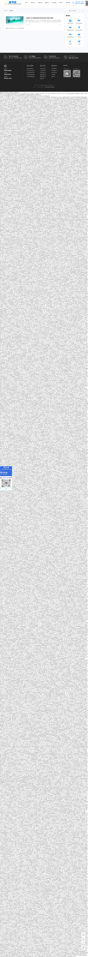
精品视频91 (7, 231)
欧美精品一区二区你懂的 (36, 590)
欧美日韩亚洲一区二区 (44, 164)
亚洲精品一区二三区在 (31, 473)
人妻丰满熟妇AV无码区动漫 (59, 259)
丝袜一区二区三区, (19, 266)
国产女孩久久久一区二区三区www (21, 416)
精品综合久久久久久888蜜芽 (41, 537)
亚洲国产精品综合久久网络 (24, 256)
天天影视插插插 (62, 122)
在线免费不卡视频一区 (65, 700)
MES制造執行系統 (30, 72)
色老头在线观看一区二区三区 (5, 310)
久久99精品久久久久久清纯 (78, 103)
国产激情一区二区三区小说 (48, 266)
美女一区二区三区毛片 (10, 327)
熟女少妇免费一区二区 (37, 217)
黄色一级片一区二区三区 (55, 477)
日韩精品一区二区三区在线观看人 (21, 482)
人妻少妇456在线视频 (77, 166)
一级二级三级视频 (76, 463)
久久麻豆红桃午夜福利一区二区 (37, 125)
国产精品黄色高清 (50, 293)
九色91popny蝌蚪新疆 (42, 376)
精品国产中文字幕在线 (37, 95)
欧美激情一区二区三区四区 (5, 97)
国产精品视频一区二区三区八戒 (20, 547)
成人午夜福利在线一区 (31, 221)
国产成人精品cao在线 (11, 577)
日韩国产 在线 (16, 147)
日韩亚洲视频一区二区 (56, 267)
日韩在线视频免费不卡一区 (17, 371)
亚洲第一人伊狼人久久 (52, 209)
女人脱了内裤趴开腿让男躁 (65, 244)
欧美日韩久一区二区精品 (59, 487)
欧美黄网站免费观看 (63, 105)
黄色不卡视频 (84, 664)
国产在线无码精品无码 (26, 417)
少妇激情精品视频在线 (79, 340)
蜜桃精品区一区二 (73, 247)
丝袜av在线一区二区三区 (49, 410)
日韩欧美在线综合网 (69, 235)
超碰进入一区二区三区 (55, 502)
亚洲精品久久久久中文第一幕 (45, 173)
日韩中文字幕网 (36, 172)
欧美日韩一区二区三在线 (46, 269)
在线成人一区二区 (30, 340)
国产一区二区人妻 (23, 584)
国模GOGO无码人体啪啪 (27, 183)
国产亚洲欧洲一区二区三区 (9, 164)
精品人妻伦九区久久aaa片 (68, 427)
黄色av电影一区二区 (47, 224)
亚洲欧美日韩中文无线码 (45, 439)
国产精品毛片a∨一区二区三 (13, 124)
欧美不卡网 (17, 176)
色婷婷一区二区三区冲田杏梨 (53, 433)
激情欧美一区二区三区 (24, 239)
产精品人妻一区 (30, 201)
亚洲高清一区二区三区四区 (75, 279)
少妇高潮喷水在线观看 (16, 196)
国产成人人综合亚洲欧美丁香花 (76, 266)
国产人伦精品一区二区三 (69, 543)
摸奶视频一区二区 (48, 379)
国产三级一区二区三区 (42, 130)
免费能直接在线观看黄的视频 (14, 667)
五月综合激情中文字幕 (46, 95)
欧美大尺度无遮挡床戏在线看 (71, 326)
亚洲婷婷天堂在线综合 (50, 238)
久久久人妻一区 (32, 127)
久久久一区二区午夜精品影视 (34, 585)
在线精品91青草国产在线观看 (16, 334)
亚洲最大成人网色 (76, 273)
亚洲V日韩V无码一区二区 (25, 344)
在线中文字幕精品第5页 (33, 239)
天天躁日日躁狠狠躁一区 (4, 451)
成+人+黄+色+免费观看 (68, 103)
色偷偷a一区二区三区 (72, 109)
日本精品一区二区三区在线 (14, 127)
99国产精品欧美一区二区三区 (56, 97)
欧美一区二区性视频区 (58, 213)
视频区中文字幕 (7, 355)
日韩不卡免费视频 (60, 591)
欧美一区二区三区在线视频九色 (35, 602)
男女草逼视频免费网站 (66, 419)
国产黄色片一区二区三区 (9, 316)
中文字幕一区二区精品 (71, 377)
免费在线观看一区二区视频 (56, 166)
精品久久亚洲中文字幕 (35, 287)
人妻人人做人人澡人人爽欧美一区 (71, 178)
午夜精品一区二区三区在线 (70, 530)
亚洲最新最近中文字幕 (58, 280)
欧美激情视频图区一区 (62, 175)
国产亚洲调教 (59, 621)
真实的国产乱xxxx (28, 449)
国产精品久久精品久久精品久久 (79, 142)
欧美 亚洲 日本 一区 (42, 273)
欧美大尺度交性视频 (58, 365)
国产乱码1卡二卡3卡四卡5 (19, 225)
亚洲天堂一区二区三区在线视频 (73, 172)
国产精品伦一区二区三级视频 (7, 232)
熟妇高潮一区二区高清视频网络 (34, 349)
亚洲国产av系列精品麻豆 (24, 179)
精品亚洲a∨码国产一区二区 (44, 111)
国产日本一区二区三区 (8, 207)
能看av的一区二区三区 (56, 207)
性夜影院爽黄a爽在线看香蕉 (71, 478)
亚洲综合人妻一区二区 (79, 404)
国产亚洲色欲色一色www (15, 187)
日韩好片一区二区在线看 (67, 262)
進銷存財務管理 (30, 68)
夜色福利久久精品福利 (15, 275)
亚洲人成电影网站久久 (51, 113)
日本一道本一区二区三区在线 (45, 454)
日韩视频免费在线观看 (23, 601)
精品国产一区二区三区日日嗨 (70, 193)
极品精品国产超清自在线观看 (35, 422)
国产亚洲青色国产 (59, 124)
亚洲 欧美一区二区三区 (32, 352)
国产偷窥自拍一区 (78, 686)
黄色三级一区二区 (18, 559)
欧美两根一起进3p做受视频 (82, 155)
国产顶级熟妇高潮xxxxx (24, 196)
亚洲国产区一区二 (8, 177)
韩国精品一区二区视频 (83, 535)
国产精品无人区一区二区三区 (72, 111)
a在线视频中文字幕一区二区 (14, 403)
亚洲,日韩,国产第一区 (82, 364)
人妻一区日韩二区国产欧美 (57, 205)
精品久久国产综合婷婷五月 (15, 344)
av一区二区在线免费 (42, 595)
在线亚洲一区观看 (67, 116)
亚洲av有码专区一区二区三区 (77, 112)
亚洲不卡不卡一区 (28, 280)
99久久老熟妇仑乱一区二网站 (26, 365)
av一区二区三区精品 (44, 146)
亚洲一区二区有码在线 (40, 532)
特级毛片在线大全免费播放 (14, 259)
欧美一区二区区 (69, 314)
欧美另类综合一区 (43, 343)
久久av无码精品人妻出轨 (69, 489)
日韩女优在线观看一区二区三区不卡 (11, 693)
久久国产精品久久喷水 (4, 245)
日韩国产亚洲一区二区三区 (48, 381)
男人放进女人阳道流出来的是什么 (52, 254)
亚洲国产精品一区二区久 (73, 221)
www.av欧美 (52, 245)
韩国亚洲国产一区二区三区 (61, 209)
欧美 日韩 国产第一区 (15, 190)
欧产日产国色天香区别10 (53, 135)
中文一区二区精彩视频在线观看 (57, 214)
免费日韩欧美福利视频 (56, 337)
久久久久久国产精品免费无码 (61, 196)
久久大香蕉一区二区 (78, 182)
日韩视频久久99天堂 (40, 596)
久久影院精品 (46, 609)
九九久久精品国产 (8, 137)
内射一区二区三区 (83, 176)
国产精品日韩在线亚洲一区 (81, 391)
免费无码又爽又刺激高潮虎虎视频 (59, 232)
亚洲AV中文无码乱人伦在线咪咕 (23, 194)
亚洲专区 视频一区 (43, 131)
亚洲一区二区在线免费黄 (32, 601)
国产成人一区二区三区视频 (21, 297)
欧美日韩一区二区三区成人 (11, 721)
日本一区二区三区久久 (60, 422)
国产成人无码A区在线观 (55, 224)
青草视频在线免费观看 (39, 393)
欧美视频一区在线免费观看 (83, 494)
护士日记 (1, 95)
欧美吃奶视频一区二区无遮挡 (67, 549)
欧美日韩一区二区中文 (84, 205)
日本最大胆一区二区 (7, 256)
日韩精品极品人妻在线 (84, 351)
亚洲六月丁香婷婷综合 (19, 692)
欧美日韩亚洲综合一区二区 (24, 163)
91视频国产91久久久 (5, 490)
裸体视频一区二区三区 (84, 244)
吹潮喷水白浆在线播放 (70, 481)
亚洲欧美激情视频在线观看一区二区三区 (41, 387)
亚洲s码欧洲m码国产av (42, 225)
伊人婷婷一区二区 (63, 645)
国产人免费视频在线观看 (66, 211)
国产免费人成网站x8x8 (42, 188)
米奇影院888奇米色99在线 (41, 142)
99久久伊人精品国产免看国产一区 (14, 365)
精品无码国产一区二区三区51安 (18, 145)
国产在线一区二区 (16, 113)
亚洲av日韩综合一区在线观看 (27, 189)
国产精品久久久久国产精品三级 (6, 687)
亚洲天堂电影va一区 (64, 171)
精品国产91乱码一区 (57, 351)
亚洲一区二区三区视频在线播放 (62, 109)
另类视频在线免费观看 (36, 161)
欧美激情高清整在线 (22, 157)
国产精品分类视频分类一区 (32, 101)
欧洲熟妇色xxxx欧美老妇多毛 (64, 117)
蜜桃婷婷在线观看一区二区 (14, 317)
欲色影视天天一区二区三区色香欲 (76, 256)
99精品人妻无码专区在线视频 (20, 476)
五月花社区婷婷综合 (32, 113)
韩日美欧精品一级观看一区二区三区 (41, 261)
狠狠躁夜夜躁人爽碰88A (26, 470)
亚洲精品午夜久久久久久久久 (68, 455)
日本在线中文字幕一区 (63, 172)
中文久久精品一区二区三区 (44, 206)
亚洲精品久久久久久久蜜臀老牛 (35, 190)
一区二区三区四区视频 (13, 415)
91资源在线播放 (30, 391)
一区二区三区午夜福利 (15, 206)
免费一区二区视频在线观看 (35, 431)
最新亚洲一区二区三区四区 (8, 560)
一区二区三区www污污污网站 (33, 147)
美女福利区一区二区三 (58, 154)
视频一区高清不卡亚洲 (35, 134)
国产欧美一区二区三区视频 (12, 379)
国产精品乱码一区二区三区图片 (68, 332)
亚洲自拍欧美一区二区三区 (32, 130)
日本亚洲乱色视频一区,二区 (82, 328)
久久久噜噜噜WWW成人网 (71, 716)
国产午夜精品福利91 (11, 303)
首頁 (26, 2)
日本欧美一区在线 (16, 106)
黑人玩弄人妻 (8, 716)
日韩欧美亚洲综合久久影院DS (67, 213)
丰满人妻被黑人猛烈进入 (57, 394)
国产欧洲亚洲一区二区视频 (73, 207)
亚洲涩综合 (23, 184)
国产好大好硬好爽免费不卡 (72, 196)
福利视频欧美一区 (15, 718)
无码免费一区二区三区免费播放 (57, 455)
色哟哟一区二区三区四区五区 (32, 188)
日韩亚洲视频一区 (63, 159)
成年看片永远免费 (66, 293)
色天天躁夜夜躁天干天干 (11, 293)
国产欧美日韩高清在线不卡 (27, 446)
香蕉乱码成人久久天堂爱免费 (79, 383)
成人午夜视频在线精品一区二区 (24, 146)
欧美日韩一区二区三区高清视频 (63, 309)
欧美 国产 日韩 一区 (18, 211)
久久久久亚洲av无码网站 (42, 524)
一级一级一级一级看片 (4, 172)
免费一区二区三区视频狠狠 (14, 121)
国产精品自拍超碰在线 (70, 239)
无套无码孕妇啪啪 (64, 471)
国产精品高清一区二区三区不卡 (16, 236)
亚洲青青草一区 (47, 453)
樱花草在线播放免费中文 (13, 149)
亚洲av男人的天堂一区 (79, 369)
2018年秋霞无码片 (56, 266)
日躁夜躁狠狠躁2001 (71, 711)
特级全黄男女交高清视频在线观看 (15, 200)
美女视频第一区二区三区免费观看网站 (36, 550)
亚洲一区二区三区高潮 (80, 181)
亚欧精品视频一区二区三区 (46, 103)
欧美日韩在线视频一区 (45, 685)
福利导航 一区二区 (68, 307)
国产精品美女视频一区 (13, 208)
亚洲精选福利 (8, 112)
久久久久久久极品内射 (72, 622)
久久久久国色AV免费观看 (58, 293)
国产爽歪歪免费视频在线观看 (60, 115)
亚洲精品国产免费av (65, 121)
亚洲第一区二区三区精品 (26, 148)
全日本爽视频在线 (47, 97)
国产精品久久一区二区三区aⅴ (35, 317)
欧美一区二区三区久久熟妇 (54, 98)
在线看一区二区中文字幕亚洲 (20, 622)
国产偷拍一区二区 (76, 651)
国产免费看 (29, 663)
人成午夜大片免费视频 (35, 245)
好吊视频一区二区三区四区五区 (41, 299)
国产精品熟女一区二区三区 (22, 215)
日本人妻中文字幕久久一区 (17, 423)
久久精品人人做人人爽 (33, 115)
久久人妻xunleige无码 (56, 260)
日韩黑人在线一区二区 (9, 158)
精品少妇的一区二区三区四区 (16, 382)
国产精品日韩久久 (35, 250)
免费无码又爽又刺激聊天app (64, 98)
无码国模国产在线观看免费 (53, 315)
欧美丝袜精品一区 (49, 159)
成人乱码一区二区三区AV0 (74, 248)
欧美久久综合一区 (14, 136)
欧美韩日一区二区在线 (13, 95)
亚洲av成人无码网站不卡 (14, 157)
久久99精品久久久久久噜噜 (60, 112)
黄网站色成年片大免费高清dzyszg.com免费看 (12, 140)
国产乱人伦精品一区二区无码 (55, 242)
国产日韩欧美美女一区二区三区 (65, 389)
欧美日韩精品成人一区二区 (10, 679)
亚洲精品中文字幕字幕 (67, 365)
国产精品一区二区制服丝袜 (29, 255)
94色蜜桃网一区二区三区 (41, 235)
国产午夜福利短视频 (39, 259)
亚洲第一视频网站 (35, 209)
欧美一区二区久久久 (60, 265)
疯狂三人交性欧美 (71, 380)
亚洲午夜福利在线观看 (79, 263)
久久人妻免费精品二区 (56, 475)
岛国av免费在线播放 (14, 566)
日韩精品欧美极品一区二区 (81, 254)
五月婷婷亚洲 (63, 267)
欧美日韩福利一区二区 (9, 430)
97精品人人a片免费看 (66, 99)
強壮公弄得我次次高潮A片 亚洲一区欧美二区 (66, 409)
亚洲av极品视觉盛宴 (77, 267)
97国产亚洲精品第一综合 (42, 433)
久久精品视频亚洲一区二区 (9, 153)
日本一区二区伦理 (22, 361)
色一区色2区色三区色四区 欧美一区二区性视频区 (67, 682)
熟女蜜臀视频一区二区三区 (29, 443)
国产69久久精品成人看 (32, 346)
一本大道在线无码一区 (65, 351)
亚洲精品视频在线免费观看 (38, 231)
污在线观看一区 (62, 346)
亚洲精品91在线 (43, 364)
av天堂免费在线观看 (51, 448)
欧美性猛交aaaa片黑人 (54, 111)
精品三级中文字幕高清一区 (49, 154)
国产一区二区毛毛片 (36, 493)
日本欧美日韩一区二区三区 (43, 363)
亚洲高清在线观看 (81, 207)
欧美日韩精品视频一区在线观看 (72, 220)
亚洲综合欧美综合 (80, 281)
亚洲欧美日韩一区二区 (11, 286)
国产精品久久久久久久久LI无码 (25, 125)
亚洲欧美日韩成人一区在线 (76, 134)
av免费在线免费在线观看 (71, 149)
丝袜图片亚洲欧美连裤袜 (36, 140)
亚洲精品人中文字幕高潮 (74, 310)
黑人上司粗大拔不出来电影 (17, 339)
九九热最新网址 (11, 323)
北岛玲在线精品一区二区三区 (17, 387)
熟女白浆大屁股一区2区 (12, 170)
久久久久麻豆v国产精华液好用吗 (25, 397)
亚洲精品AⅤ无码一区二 (39, 215)
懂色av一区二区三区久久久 (37, 362)
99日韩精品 (75, 145)
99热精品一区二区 (30, 367)
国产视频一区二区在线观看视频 (39, 257)
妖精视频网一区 (9, 353)
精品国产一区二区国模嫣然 (81, 159)
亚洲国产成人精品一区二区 (20, 166)
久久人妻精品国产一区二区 (69, 517)
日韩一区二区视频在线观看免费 (27, 207)
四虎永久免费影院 (56, 291)
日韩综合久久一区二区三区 (41, 704)
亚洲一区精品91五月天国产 (21, 473)
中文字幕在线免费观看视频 (78, 589)
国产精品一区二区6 (51, 101)
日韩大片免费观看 (73, 541)
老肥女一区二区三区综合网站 (33, 415)
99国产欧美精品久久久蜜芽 (46, 123)
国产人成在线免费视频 (65, 350)
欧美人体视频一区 (55, 100)
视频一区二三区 (66, 248)
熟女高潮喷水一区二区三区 (42, 143)
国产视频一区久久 (49, 136)
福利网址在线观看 (39, 213)
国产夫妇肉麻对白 (50, 149)
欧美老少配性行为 (49, 302)
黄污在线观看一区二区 (50, 151)
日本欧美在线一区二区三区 (45, 319)
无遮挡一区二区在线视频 (12, 101)
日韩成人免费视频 (84, 309)
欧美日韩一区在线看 (69, 273)
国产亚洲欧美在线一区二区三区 (8, 448)
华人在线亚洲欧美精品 (30, 361)
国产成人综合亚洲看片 (65, 242)
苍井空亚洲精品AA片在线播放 (81, 113)
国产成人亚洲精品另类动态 (35, 338)
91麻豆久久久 (22, 357)
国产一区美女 (35, 314)
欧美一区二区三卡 (72, 571)
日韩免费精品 (22, 123)
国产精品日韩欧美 (77, 645)
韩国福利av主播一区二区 (47, 249)
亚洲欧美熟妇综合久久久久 (74, 698)
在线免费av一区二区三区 (18, 424)
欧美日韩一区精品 (47, 502)
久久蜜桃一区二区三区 (63, 254)
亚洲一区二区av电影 (47, 583)
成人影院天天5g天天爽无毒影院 (54, 146)
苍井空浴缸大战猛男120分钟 (52, 225)
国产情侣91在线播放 (23, 697)
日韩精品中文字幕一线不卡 (82, 189)
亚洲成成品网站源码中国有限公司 (79, 269)
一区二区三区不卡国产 (40, 154)
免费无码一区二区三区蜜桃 (5, 277)
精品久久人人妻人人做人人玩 (11, 130)
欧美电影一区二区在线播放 (43, 314)
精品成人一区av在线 (33, 580)
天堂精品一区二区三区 (37, 395)
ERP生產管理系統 (30, 70)
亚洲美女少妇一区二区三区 (41, 469)
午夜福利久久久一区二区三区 (56, 549)
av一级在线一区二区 (14, 97)
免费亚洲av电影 (8, 244)
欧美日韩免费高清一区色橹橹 (69, 323)
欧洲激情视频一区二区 (68, 592)
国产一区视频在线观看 (4, 200)
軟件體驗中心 (54, 70)
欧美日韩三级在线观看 (28, 290)
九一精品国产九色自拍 (18, 637)
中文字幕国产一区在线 (35, 229)
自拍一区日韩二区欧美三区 (65, 141)
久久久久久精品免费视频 (78, 693)
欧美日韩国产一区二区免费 (43, 265)
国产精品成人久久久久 (50, 165)
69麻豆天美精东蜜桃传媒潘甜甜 (52, 208)
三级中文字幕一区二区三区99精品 (45, 250)
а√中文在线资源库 (76, 656)
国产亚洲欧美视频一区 (6, 338)
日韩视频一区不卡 (17, 500)
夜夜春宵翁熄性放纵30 (22, 95)
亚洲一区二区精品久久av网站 (5, 161)
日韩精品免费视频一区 (51, 197)
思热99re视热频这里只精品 (18, 377)
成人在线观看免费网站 (75, 173)
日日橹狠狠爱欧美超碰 (82, 467)
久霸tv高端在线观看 (32, 97)
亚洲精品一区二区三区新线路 (52, 212)
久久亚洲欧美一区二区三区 (46, 613)
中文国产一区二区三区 (80, 157)
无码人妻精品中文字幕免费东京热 (72, 119)
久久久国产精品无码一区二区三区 (76, 422)
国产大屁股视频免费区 (45, 347)
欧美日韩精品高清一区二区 (80, 406)
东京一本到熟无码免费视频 (27, 495)
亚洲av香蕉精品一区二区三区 (40, 109)
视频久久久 (56, 134)
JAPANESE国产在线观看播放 (5, 388)
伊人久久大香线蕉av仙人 (4, 627)
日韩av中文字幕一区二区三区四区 (63, 541)
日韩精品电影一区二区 (24, 308)
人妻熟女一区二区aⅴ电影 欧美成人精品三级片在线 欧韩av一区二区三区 (39, 171)
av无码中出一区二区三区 (78, 484)
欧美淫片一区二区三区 (33, 712)
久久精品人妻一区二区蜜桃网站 (74, 208)
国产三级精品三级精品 (35, 325)
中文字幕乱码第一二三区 (58, 472)
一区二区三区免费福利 (13, 471)
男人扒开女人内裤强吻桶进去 (14, 278)
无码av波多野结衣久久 (79, 417)
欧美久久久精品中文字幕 (26, 586)
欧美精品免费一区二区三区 (44, 633)
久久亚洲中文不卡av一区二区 (5, 236)
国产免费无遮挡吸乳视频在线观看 (52, 322)
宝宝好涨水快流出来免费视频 (69, 101)
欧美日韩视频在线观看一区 (46, 203)
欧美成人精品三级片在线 (65, 373)
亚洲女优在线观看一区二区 (24, 190)
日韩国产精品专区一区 (13, 203)
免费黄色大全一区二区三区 (28, 236)
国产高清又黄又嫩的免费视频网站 (73, 217)
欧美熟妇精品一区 (58, 464)
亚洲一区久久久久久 (65, 544)
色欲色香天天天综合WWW (43, 541)
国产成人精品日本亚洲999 (68, 129)
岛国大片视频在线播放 (81, 437)
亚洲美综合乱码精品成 (73, 260)
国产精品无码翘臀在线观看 (40, 116)
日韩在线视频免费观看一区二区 (53, 131)
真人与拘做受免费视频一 (64, 355)
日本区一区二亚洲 (64, 207)
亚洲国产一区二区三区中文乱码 (41, 149)
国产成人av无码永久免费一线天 (39, 139)
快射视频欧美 (21, 255)
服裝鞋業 (42, 78)
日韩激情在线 (38, 478)
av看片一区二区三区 (77, 457)
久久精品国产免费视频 (51, 194)
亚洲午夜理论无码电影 (72, 152)
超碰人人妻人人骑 (31, 165)
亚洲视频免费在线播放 (42, 175)
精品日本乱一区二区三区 (9, 100)
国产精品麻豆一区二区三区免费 (46, 100)
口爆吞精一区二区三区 (44, 172)
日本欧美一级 (84, 412)
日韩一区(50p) (50, 668)
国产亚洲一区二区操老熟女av (37, 663)
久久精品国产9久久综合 (62, 664)
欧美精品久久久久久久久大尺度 (8, 134)
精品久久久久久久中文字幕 (20, 328)
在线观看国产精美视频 (64, 362)
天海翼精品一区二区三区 (9, 637)
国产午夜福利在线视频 (59, 230)
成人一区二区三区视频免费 (16, 229)
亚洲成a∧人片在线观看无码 (71, 397)
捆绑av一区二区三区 (3, 413)
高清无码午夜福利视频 (18, 463)
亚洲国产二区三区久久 (5, 215)
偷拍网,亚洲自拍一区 (31, 215)
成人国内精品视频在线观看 (76, 146)
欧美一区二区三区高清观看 (51, 130)
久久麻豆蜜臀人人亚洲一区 (13, 555)
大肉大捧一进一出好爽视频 (46, 223)
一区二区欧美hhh (67, 173)
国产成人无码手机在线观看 (53, 494)
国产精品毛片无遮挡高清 (73, 237)
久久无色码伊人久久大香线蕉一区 (73, 176)
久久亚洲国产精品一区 (81, 141)
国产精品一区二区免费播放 (47, 201)
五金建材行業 (43, 70)
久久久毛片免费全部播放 (10, 443)
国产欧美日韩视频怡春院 (50, 115)
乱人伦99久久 (34, 253)
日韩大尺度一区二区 (82, 350)
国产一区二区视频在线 (5, 602)
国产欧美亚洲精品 (45, 664)
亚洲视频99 (57, 346)
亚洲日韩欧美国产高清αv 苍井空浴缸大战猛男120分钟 (59, 310)
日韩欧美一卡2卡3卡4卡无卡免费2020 (30, 265)
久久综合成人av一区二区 (6, 325)
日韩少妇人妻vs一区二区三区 (20, 212)
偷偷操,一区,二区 (5, 247)
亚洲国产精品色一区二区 (58, 257)
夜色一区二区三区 (40, 97)
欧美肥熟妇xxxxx (64, 149)
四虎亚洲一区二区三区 (74, 268)
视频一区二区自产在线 (60, 445)
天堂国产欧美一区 (51, 377)
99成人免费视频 (33, 179)
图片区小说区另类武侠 (77, 286)
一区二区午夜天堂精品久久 (37, 141)
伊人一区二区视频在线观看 (8, 106)
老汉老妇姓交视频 (10, 417)
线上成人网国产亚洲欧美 (67, 473)
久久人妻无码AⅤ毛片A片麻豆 (76, 123)
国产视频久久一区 (58, 99)
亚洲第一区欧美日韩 (75, 187)
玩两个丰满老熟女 (84, 267)
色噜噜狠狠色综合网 (71, 200)
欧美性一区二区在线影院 (76, 224)
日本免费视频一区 (46, 141)
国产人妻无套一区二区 (15, 370)
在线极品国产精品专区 (40, 445)
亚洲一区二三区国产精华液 (62, 157)
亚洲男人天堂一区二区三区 (56, 125)
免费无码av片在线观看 (20, 263)
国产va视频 (4, 188)
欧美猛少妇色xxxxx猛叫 (60, 178)
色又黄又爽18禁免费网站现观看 (13, 160)
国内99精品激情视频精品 (68, 681)
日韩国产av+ (73, 298)
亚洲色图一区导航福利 (15, 338)
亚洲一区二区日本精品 (17, 646)
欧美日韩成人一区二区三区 (13, 621)
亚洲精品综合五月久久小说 (58, 662)
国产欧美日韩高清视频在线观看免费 (75, 430)
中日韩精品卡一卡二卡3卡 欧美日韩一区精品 (18, 178)
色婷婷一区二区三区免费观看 (63, 208)
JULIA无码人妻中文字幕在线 (20, 175)
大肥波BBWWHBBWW (13, 280)
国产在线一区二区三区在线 (40, 473)
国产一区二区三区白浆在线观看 (67, 166)
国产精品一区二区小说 (26, 112)
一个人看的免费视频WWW (13, 116)
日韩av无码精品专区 (3, 268)
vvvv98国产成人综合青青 (65, 161)
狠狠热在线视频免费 (36, 158)
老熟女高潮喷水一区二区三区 (82, 171)
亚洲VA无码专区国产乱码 (72, 118)
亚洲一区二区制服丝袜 (33, 619)
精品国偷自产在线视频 (4, 670)
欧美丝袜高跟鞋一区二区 (58, 550)
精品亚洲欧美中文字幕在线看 (82, 178)
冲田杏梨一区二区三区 (60, 296)
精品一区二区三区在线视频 (52, 667)
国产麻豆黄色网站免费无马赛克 (72, 137)
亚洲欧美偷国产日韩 (64, 649)
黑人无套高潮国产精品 (83, 160)
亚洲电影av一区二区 (32, 487)
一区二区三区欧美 (53, 327)
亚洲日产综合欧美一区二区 (39, 367)
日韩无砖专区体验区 (29, 95)
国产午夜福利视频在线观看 (44, 152)
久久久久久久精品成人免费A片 (49, 183)
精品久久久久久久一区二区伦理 (59, 334)
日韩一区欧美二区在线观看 (64, 317)
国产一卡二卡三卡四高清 (77, 164)
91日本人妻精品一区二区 (12, 99)
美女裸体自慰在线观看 (27, 181)
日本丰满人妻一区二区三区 (27, 170)
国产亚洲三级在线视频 (41, 670)
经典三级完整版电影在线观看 (79, 239)
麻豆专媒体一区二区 (80, 327)
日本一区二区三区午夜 (80, 334)
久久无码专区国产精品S (12, 340)
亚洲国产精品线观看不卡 (28, 117)
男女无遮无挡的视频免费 (49, 655)
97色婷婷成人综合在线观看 (35, 173)
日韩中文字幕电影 (47, 125)
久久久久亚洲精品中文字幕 (36, 329)
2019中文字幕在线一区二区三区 (29, 296)
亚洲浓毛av (2, 304)
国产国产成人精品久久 (52, 157)
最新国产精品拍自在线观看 (17, 131)
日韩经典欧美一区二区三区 (83, 316)
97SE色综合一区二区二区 (72, 151)
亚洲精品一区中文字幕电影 (13, 284)
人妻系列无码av (22, 149)
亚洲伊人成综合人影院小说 (77, 472)
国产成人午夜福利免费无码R (33, 176)
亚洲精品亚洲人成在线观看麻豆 (35, 566)
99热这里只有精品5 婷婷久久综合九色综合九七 (60, 201)
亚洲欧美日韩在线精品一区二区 (70, 250)
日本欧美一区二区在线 (73, 345)
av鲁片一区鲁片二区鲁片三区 (5, 364)
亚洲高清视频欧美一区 (21, 119)
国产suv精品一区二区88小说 (57, 287)
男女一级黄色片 (83, 704)
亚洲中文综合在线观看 (43, 591)
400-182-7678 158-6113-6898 (79, 2)
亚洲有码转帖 (49, 170)
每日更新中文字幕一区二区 (42, 451)
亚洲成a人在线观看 (73, 319)
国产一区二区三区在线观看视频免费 (59, 542)
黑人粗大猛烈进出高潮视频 (27, 209)
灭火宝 (4, 95)
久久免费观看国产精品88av (30, 129)
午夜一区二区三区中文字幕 (21, 197)
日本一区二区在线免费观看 (66, 125)
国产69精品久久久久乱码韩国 (15, 133)
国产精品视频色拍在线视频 (21, 281)
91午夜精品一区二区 (59, 116)
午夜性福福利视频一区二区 (13, 109)
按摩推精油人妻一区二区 (11, 119)
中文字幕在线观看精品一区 (17, 112)
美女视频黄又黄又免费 (46, 500)
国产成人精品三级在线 (13, 331)
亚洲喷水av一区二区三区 (24, 550)
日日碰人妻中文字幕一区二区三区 (58, 155)
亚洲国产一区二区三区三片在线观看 (17, 199)
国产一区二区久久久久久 (30, 399)
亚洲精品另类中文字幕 (54, 117)
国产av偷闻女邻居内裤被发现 (75, 161)
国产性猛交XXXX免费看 (70, 197)
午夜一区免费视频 (80, 454)
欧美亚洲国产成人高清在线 (47, 167)
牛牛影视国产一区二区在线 (76, 116)
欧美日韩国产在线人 (73, 400)
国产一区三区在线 (50, 457)
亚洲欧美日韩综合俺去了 (7, 181)
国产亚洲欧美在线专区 (60, 193)
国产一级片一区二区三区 (11, 233)
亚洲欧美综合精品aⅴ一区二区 (24, 223)
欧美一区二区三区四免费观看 (61, 185)
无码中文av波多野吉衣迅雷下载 (62, 325)
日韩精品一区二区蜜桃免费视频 (39, 435)
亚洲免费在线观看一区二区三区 (37, 155)
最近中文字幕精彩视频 (52, 251)
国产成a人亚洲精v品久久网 (33, 177)
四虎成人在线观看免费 (19, 383)
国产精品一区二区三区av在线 (74, 253)
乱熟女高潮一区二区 (28, 199)
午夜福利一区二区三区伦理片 (46, 140)
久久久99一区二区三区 (63, 118)
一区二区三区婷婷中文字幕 (22, 130)
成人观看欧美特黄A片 (16, 716)
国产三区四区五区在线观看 (59, 238)
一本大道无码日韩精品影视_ (27, 334)
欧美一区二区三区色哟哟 (40, 412)
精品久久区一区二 (68, 356)
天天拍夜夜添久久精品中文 (81, 298)
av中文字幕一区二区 (75, 148)
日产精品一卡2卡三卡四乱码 (19, 154)
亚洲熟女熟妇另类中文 (59, 202)
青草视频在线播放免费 (6, 136)
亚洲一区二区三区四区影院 (51, 537)
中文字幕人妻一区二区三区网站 (64, 133)
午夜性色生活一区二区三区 (32, 159)
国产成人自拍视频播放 (13, 172)
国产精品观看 (22, 667)
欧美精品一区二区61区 (81, 418)
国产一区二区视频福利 (13, 425)
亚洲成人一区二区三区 (18, 381)
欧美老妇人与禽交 (55, 389)
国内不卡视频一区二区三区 (66, 146)
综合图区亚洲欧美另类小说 (81, 122)
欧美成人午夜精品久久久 (70, 417)
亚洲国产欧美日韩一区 (10, 250)
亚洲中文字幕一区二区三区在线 (25, 155)
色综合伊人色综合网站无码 (40, 151)
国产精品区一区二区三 (21, 129)
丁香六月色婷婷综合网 (75, 244)
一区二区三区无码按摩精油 (77, 284)
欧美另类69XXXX (14, 633)
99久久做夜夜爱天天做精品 (50, 116)
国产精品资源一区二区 (82, 209)
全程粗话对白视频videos (25, 111)
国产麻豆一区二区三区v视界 (72, 209)
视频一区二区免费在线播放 (10, 304)
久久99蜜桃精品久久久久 (79, 517)
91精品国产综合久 (23, 159)
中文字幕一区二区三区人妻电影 (73, 231)
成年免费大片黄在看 (48, 207)
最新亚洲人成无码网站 (22, 104)
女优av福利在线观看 (48, 471)
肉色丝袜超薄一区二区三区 (50, 434)
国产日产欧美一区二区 (81, 109)
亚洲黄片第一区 (73, 98)
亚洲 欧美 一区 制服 (49, 153)
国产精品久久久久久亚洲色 (17, 460)
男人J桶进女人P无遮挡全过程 (44, 105)
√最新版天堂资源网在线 (83, 385)
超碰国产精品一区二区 (58, 710)
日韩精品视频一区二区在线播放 (10, 230)
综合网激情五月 (43, 353)
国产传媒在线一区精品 (48, 383)
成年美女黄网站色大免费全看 (54, 237)
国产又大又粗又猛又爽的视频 (45, 292)
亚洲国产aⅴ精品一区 (27, 137)
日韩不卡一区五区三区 (56, 244)
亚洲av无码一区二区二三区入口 (50, 129)
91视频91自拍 (45, 231)
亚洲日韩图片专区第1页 (17, 226)
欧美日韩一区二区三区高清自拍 (19, 220)
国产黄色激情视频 (43, 349)
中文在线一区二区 (29, 679)
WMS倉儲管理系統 (31, 74)
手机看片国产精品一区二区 (19, 158)
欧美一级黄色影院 (29, 351)
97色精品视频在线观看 (38, 122)
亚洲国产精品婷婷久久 (30, 368)
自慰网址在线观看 (83, 148)
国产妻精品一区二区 (26, 98)
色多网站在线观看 (79, 152)
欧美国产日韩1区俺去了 (43, 315)
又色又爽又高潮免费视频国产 (35, 374)
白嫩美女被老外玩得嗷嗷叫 (48, 334)
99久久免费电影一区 (41, 115)
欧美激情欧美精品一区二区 (34, 196)
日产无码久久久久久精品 (49, 520)
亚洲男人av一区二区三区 (71, 159)
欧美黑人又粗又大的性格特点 (41, 197)
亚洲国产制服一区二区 (60, 183)
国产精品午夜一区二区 (68, 195)
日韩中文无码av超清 (33, 194)
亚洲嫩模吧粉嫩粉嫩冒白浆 (48, 710)
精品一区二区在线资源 (30, 406)
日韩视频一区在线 (56, 170)
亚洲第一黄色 (16, 218)
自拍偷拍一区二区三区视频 (72, 106)
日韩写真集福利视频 (21, 257)
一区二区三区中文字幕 (63, 152)
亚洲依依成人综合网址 (79, 313)
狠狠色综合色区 (32, 109)
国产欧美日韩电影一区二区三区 (55, 191)
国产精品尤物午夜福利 (68, 428)
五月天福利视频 (26, 422)
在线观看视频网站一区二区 (13, 346)
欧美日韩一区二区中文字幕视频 (28, 211)
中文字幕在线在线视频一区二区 (7, 152)
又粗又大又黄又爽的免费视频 (81, 98)
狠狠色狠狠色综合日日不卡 (14, 247)
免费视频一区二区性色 (21, 233)
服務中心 (53, 76)
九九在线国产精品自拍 (17, 632)
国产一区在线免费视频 (57, 215)
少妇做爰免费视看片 (29, 358)
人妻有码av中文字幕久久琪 (51, 109)
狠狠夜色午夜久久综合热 (8, 220)
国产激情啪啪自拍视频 (40, 195)
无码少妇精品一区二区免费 (14, 251)
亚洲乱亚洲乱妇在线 (54, 525)
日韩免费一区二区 (8, 209)
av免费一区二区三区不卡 (27, 590)
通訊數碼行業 (43, 74)
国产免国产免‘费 (36, 273)
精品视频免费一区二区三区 (64, 437)
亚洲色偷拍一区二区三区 (65, 519)
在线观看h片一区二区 (29, 139)
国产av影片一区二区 (44, 229)
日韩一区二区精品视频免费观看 (73, 411)
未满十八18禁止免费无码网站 (71, 442)
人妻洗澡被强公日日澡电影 (46, 317)
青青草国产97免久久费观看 (82, 283)
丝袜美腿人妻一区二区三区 (24, 251)
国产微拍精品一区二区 (4, 127)
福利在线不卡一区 (36, 242)
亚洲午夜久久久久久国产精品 (14, 271)
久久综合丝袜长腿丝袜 (33, 187)
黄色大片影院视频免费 (18, 134)
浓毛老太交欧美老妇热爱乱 (14, 185)
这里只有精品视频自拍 (75, 529)
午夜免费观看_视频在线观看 (77, 170)
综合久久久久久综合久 (13, 146)
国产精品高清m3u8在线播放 (70, 104)
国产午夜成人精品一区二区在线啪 (26, 141)
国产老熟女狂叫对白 (15, 159)
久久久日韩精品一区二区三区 (66, 475)
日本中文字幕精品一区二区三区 (64, 134)
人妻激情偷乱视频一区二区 (82, 363)
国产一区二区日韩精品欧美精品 (21, 404)
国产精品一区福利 (65, 559)
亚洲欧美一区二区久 (82, 242)
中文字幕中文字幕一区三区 (7, 391)
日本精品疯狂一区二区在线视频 (51, 104)
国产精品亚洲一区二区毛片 (23, 299)
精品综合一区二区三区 (80, 193)
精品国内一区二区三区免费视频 (35, 718)
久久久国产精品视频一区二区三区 (68, 182)
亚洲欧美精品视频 (77, 579)
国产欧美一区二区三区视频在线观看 (47, 158)
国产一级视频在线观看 (32, 494)
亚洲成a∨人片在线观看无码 (37, 407)
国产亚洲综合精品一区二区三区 (43, 277)
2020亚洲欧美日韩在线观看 (68, 382)
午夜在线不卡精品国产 (13, 583)
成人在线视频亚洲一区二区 (30, 323)
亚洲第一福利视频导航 (69, 412)
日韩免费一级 (75, 202)
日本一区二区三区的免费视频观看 (38, 440)
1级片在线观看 (40, 352)
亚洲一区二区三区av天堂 (36, 123)
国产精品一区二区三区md (32, 382)
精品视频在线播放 (40, 121)
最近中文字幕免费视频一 (6, 567)
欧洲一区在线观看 (84, 273)
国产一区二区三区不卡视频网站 (37, 429)
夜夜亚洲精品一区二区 (13, 115)
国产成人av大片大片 (23, 595)
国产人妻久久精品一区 (21, 293)
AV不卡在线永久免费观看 (12, 105)
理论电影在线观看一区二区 (48, 232)
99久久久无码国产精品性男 (57, 142)
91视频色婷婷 (37, 203)
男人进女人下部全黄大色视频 (42, 157)
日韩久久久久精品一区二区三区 (62, 107)
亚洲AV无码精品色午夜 (74, 163)
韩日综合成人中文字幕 (30, 686)
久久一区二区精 (75, 467)
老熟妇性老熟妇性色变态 (43, 589)
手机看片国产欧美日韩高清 (9, 166)
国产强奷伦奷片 (29, 178)
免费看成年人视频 (33, 555)
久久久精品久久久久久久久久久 (78, 295)
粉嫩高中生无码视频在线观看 (67, 463)
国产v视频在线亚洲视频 (48, 215)
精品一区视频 (70, 164)
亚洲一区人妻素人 (49, 353)
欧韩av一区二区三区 (37, 371)
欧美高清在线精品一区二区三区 (68, 280)
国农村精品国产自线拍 (13, 261)
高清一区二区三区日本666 (56, 292)
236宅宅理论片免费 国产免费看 (43, 253)
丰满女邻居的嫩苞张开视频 (62, 200)
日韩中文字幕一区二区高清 (65, 375)
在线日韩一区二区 (8, 409)
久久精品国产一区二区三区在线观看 (48, 190)
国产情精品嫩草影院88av (24, 343)
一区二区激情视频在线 (65, 460)
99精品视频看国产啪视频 (66, 464)
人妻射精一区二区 (73, 189)
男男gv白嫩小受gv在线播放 (14, 349)
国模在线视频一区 (39, 179)
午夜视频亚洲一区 (31, 568)
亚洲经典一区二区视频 (40, 129)
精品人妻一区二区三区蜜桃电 (26, 248)
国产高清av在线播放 (74, 291)
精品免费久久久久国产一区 (70, 574)
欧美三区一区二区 (20, 151)
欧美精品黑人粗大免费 (76, 673)
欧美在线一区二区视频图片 (9, 211)
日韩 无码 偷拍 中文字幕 (79, 223)
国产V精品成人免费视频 (64, 430)
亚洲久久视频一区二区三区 (26, 103)
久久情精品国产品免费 (47, 155)
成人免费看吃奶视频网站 (36, 218)
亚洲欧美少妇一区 (73, 141)
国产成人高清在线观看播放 (38, 310)
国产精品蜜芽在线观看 (12, 410)
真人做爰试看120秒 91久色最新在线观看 (67, 139)
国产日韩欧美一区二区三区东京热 (82, 346)
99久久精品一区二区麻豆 (43, 388)
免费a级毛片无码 (48, 139)
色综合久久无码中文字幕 (49, 230)
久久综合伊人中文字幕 (4, 347)
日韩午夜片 (51, 313)
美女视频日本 (82, 107)
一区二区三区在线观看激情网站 (23, 105)
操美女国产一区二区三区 (73, 277)
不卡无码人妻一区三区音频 (35, 488)
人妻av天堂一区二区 (13, 347)
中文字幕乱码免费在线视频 (43, 107)
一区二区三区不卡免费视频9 (28, 172)
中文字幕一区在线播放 (13, 274)
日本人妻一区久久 (81, 578)
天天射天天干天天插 (74, 214)
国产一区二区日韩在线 (84, 172)
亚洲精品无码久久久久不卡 (38, 334)
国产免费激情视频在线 (43, 711)
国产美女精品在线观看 (40, 99)
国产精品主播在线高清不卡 (30, 293)
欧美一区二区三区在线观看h (72, 105)
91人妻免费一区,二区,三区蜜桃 (55, 459)
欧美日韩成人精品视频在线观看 (13, 628)
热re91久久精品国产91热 (27, 637)
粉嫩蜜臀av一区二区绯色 (50, 182)
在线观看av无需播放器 (25, 100)
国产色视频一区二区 (21, 280)
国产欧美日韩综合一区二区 (33, 578)
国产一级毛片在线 (64, 401)
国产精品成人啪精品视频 (58, 165)
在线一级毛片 (4, 320)
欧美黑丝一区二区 (7, 169)
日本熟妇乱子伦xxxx (71, 401)
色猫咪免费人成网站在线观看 (16, 191)
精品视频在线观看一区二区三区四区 (56, 241)
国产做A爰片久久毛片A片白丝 (59, 302)
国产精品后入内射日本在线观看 (63, 229)
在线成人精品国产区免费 (13, 173)
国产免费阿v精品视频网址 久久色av (52, 227)
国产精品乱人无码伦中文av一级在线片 (66, 100)
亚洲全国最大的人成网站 (78, 289)
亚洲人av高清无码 (59, 129)
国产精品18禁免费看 (22, 277)
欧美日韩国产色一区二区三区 (14, 362)
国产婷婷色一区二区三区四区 (40, 153)
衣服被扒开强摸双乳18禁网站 (18, 289)
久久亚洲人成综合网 (11, 143)
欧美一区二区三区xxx (19, 250)
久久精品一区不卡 (36, 135)
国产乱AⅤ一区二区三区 (51, 262)
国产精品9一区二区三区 (59, 681)
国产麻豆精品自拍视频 (66, 482)
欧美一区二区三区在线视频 (22, 235)
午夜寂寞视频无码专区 (83, 237)
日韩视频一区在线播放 (73, 320)
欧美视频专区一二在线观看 (69, 381)
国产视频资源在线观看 (67, 136)
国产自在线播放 (72, 241)
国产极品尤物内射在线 (45, 221)
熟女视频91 (42, 196)
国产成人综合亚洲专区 (22, 598)
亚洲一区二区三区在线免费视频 (74, 203)
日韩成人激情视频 (78, 226)
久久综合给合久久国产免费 (26, 269)
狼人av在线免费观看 (35, 137)
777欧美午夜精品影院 (16, 221)
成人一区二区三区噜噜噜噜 (6, 292)
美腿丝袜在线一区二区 (69, 153)
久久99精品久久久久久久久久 (63, 315)
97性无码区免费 (27, 424)
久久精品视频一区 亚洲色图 (49, 550)
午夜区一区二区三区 (45, 443)
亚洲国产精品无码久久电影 (23, 109)
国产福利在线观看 (42, 176)
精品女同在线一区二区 (22, 116)
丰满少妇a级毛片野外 (33, 121)
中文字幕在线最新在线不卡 (83, 185)
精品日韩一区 (24, 200)
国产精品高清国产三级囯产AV (18, 296)
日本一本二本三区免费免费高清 (64, 405)
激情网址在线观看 (42, 112)
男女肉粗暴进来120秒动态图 (31, 143)
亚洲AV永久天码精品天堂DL (15, 248)
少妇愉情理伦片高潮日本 (4, 157)
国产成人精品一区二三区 (6, 668)
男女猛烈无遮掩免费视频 (76, 97)
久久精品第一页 (5, 583)
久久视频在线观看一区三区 (67, 284)
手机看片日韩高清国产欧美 (63, 135)
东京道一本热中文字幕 (29, 286)
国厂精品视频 (26, 301)
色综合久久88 (25, 110)
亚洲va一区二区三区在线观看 (80, 466)
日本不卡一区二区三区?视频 (46, 523)
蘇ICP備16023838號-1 (50, 87)
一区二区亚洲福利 (67, 670)
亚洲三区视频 (53, 325)
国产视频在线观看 (8, 125)
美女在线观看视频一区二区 (62, 380)
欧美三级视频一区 (27, 488)
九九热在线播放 (69, 175)
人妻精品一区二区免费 (24, 232)
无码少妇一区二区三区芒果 (24, 127)
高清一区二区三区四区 (16, 177)
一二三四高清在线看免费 (54, 535)
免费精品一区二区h (22, 227)
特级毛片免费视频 (45, 442)
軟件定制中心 (54, 72)
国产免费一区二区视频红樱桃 (46, 133)
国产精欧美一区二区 (9, 267)
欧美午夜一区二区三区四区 (79, 153)
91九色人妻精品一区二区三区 (74, 135)
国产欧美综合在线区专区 (48, 328)
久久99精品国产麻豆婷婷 (29, 681)
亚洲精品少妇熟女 (7, 311)
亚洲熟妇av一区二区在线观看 (33, 110)
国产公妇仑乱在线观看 (51, 524)
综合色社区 (84, 117)
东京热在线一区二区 (50, 716)
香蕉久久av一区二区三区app (36, 463)
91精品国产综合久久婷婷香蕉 (11, 592)
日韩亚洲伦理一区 (56, 159)
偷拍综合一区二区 (54, 500)
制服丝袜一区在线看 (61, 225)
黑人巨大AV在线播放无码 (63, 511)
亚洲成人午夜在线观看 (54, 106)
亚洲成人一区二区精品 (27, 250)
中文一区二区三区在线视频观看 (58, 323)
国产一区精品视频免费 (27, 304)
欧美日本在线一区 (61, 104)
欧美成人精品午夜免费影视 (28, 249)
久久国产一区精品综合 (27, 161)
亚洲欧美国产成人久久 (42, 322)
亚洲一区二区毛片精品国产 (61, 113)
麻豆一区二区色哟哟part (51, 187)
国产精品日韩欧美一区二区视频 (43, 275)
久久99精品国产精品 (63, 160)
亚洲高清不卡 (11, 457)
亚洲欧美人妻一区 (69, 145)
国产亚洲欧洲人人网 (60, 226)
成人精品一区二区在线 (75, 275)
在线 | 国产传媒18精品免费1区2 (81, 339)
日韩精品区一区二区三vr (38, 117)
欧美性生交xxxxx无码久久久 (65, 449)
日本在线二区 (82, 136)
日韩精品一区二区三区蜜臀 (35, 100)
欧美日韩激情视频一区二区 (52, 243)
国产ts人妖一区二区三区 (73, 131)
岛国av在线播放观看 (29, 242)
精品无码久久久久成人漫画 (83, 202)
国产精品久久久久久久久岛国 (21, 315)
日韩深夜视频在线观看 (14, 231)
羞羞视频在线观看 (58, 279)
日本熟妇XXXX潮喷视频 (10, 212)
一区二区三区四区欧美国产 (50, 307)
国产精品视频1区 (75, 110)
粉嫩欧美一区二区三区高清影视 (37, 248)
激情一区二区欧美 (83, 235)
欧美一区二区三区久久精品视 (65, 415)
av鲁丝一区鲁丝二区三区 (4, 179)
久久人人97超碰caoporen (26, 339)
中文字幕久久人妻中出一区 (72, 185)
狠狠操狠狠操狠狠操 (15, 123)
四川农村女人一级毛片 (70, 406)
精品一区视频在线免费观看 (32, 107)
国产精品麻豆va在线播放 (38, 358)
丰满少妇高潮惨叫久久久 (78, 225)
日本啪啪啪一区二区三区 (53, 297)
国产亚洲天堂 (52, 478)
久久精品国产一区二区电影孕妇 (57, 651)
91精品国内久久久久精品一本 (75, 140)
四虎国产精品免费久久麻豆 (74, 477)
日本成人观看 (49, 142)
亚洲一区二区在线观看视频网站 (69, 230)
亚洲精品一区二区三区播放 (44, 245)
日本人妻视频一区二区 (52, 185)
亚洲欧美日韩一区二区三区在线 (64, 256)
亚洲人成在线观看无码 (35, 401)
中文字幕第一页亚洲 (18, 183)
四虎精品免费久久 (43, 448)
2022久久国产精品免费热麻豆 (11, 129)
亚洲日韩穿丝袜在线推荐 (18, 253)
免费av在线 (13, 310)
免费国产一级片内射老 (51, 345)
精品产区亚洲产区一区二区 (26, 518)
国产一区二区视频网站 (9, 613)
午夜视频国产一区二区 (9, 518)
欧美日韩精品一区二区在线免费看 (45, 148)
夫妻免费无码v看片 (16, 314)
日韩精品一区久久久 (52, 530)
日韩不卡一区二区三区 (41, 339)
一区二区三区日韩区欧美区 (37, 267)
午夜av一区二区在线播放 (29, 403)
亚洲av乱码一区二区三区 (32, 136)
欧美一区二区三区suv (71, 584)
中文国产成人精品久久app (30, 341)
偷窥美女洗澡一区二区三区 (13, 104)
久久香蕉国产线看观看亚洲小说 (76, 206)
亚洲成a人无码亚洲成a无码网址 (14, 219)
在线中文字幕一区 (76, 235)
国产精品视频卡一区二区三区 (10, 321)
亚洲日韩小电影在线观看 (21, 592)
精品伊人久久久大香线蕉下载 (60, 417)
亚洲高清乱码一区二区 (25, 355)
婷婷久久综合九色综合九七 (25, 106)
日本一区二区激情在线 (68, 295)
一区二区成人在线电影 (62, 106)
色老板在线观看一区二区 (13, 670)
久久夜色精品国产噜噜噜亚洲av (29, 412)
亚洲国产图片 (51, 347)
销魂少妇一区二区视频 (6, 155)
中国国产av (83, 100)
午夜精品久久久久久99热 (67, 154)
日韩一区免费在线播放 (76, 501)
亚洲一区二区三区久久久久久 (61, 176)
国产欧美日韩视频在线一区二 (43, 573)
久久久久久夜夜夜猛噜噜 (6, 412)
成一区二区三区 (23, 489)
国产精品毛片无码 (23, 322)
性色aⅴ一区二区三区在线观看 (44, 110)
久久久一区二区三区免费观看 (21, 464)
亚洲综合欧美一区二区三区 (42, 409)
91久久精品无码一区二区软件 (20, 128)
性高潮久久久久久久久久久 (35, 191)
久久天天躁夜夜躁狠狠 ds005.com (63, 163)
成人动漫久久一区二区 (37, 442)
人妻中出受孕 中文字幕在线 (9, 395)
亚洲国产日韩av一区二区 (45, 470)
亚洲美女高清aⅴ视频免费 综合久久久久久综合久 (63, 461)
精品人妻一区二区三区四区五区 (55, 128)
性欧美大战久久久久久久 (54, 105)
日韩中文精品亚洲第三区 (13, 508)
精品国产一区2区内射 (42, 416)
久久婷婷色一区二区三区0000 (46, 205)
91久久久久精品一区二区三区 (54, 261)
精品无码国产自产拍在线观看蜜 (73, 212)
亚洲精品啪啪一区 (34, 106)
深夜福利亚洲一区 (19, 703)
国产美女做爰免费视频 (81, 106)
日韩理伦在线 (52, 329)
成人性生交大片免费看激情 (38, 260)
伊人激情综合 (32, 532)
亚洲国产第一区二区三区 (81, 145)
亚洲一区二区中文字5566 (35, 337)
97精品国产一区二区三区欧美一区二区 (42, 436)
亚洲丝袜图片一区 (68, 112)
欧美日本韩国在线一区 (4, 261)
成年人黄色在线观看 (74, 419)
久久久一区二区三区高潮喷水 (27, 371)
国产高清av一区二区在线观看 (13, 201)
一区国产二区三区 (13, 215)
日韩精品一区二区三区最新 (48, 259)
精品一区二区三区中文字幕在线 (31, 233)
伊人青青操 (77, 101)
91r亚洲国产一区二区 (31, 350)
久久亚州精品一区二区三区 (15, 524)
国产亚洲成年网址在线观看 (13, 193)
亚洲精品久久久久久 (34, 311)
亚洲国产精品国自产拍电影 (13, 299)
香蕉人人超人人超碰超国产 (80, 104)
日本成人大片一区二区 (62, 217)
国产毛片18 (8, 411)
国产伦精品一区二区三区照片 (68, 429)
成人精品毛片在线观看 (27, 253)
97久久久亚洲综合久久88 (50, 124)
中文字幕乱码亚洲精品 (82, 221)
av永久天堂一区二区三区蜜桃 (70, 122)
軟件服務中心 (54, 68)
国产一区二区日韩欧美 (80, 424)
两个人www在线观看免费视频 (26, 140)
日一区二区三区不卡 (62, 111)
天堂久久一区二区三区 (24, 332)
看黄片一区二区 (43, 472)
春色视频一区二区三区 (71, 505)
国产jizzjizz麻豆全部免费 (42, 239)
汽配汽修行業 (43, 72)
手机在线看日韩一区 (63, 338)
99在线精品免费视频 (75, 488)
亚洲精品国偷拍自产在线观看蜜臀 (66, 170)
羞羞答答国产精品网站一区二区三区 (57, 173)
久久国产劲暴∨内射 (39, 350)
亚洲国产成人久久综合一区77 (50, 608)
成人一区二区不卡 (72, 437)
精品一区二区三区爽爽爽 (61, 326)
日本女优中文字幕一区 (39, 368)
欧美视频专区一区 (55, 122)
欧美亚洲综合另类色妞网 (66, 215)
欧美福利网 (73, 536)
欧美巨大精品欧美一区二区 (52, 119)
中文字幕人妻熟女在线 (74, 392)
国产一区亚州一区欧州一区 (23, 136)
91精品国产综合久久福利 (15, 217)
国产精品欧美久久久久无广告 (67, 142)
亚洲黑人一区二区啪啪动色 (5, 307)
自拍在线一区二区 (19, 494)
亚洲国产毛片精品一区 (21, 428)
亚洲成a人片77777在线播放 (41, 481)
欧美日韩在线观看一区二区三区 (40, 309)
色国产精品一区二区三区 (79, 143)
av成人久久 (27, 425)
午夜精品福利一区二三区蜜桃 (62, 299)
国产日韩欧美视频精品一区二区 (35, 685)
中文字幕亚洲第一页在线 (73, 315)
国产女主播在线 (61, 295)
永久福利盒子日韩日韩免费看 (30, 119)
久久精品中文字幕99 (48, 651)
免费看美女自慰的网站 (13, 627)
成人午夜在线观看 (41, 608)
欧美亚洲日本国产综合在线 (27, 326)
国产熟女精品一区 (58, 182)
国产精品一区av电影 (56, 255)
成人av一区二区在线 (81, 470)
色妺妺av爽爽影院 (3, 379)
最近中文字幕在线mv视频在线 (20, 313)
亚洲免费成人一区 (3, 619)
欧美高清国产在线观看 (28, 158)
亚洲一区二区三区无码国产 (62, 231)
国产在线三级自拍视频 (81, 232)
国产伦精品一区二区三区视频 (81, 379)
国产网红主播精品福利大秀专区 (79, 129)
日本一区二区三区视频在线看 (16, 189)
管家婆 (13, 2)
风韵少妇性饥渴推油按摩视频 (82, 199)
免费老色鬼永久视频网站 (66, 621)
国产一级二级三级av (67, 251)
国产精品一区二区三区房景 (16, 103)
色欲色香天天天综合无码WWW (74, 609)
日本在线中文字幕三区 (42, 243)
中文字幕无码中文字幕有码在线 (75, 633)
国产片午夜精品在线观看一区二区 (26, 217)
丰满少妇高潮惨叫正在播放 (36, 103)
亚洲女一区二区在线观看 (31, 99)
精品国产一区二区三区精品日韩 (45, 325)
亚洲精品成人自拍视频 (32, 458)
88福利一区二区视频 (4, 340)
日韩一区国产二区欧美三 (80, 218)
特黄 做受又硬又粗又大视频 (16, 355)
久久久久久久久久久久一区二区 (75, 117)
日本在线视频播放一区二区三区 (8, 167)
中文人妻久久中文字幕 (25, 187)
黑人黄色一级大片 (73, 353)
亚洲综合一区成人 (73, 614)
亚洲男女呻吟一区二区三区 (10, 404)
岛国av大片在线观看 (77, 100)
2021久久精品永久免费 (46, 329)
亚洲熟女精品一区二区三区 (57, 211)
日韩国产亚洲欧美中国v (68, 190)
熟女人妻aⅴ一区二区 (8, 373)
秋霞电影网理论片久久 (62, 137)
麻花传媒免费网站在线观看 (5, 541)
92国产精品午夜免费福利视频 (23, 451)
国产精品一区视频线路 (31, 471)
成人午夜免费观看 (55, 118)
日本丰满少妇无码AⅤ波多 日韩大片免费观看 (76, 483)
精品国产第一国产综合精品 (63, 454)
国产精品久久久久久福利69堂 (64, 319)
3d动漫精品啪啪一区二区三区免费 (61, 177)
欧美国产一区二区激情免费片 (68, 443)
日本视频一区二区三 (10, 183)
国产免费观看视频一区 (4, 284)
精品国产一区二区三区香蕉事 (23, 195)
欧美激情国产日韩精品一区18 (9, 176)
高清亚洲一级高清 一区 (43, 209)
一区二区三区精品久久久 (56, 290)
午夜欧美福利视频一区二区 (20, 167)
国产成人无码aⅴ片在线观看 (53, 580)
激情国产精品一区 (59, 286)
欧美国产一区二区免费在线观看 (16, 244)
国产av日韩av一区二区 (19, 316)
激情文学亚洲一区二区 (23, 206)
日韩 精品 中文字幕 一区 (49, 365)
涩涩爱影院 (31, 232)
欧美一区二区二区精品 (84, 125)
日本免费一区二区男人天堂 (65, 646)
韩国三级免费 (66, 241)
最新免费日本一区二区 (9, 171)
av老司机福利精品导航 (56, 181)
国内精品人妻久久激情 (68, 259)
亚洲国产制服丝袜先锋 (7, 159)
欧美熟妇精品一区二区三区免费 (51, 127)
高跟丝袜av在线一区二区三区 (5, 298)
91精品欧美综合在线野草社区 (32, 275)
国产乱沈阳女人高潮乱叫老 (15, 322)
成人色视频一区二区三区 (56, 269)
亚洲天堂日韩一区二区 (28, 649)
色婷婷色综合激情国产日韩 (51, 406)
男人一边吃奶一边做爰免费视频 (43, 106)
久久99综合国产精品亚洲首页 (12, 165)
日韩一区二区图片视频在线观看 (32, 182)
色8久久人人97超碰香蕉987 (27, 506)
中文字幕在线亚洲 (23, 350)
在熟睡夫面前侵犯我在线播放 (8, 147)
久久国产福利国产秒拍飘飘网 (33, 404)
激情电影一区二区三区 (75, 343)
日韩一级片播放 (15, 142)
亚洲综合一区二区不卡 (23, 107)
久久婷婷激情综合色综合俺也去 (57, 103)
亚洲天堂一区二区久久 (46, 395)
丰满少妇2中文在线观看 (57, 167)
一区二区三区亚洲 (83, 191)
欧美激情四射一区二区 (40, 184)
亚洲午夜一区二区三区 (43, 646)
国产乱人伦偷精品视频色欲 (29, 145)
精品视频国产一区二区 (11, 332)
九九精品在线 (29, 347)
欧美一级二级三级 (76, 175)
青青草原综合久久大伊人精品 (44, 268)
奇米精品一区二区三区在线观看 (49, 352)
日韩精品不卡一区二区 (75, 167)
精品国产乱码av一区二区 (35, 133)
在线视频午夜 (56, 321)
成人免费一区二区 (51, 461)
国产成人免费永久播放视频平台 (41, 476)
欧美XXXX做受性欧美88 (43, 530)
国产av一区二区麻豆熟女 (73, 364)
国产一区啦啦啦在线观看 (14, 163)
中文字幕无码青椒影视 (27, 291)
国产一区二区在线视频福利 (40, 255)
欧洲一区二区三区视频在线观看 (69, 223)
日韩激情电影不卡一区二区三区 (38, 199)
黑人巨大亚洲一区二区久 (57, 383)
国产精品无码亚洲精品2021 (61, 197)
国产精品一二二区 (55, 250)
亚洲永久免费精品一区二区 (47, 169)
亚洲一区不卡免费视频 (18, 287)
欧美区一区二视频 (57, 368)
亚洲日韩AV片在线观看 (24, 238)
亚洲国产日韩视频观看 (30, 634)
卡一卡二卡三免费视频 (61, 145)
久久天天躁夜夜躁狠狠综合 (21, 399)
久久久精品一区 (66, 662)
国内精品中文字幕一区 (40, 335)
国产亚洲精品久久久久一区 (77, 158)
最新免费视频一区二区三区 (13, 195)
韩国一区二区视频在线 (31, 214)
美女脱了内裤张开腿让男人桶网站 (63, 219)
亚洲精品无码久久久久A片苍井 (51, 175)
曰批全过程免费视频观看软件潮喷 (73, 272)
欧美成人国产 (10, 113)
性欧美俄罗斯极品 (22, 185)
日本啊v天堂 (44, 217)
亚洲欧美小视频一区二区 (56, 692)
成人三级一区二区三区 (12, 297)
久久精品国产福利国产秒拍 (66, 128)
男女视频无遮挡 (57, 149)
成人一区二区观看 (60, 127)
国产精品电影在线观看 (28, 237)
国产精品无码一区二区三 (67, 169)
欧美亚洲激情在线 (79, 487)
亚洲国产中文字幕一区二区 (64, 321)
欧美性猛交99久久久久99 (56, 421)
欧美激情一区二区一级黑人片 (70, 532)
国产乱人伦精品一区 (79, 127)
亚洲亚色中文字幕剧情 (52, 107)
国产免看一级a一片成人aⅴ (60, 352)
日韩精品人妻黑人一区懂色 (78, 476)
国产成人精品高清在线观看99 (79, 332)
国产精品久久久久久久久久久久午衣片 (39, 506)
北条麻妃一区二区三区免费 (40, 145)
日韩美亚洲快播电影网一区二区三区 (16, 369)
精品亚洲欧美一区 (44, 658)
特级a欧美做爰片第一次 (6, 202)
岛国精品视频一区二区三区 (55, 358)
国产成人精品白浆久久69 (33, 105)
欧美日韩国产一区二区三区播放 (69, 165)
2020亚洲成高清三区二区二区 (54, 418)
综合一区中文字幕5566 (38, 167)
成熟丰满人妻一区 (8, 591)
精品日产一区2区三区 (70, 143)
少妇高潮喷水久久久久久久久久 (20, 634)
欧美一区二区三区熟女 (74, 578)
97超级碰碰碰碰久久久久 (47, 122)
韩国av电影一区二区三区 (40, 127)
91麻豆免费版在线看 (63, 220)
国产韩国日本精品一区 (35, 112)
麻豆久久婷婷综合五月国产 (43, 101)
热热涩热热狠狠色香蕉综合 (46, 218)
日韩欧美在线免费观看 (80, 265)
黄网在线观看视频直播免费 (17, 337)
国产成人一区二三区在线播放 (53, 271)
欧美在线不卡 (82, 203)
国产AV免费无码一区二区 (42, 382)
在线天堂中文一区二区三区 (76, 183)
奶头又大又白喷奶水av (70, 188)
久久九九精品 (7, 322)
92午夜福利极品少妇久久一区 (81, 197)
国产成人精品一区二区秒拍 (20, 262)
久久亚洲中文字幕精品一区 (25, 513)
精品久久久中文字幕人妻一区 (43, 98)
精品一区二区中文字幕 (78, 299)
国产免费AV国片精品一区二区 (65, 291)
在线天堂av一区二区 (21, 305)
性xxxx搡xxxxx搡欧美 (32, 142)
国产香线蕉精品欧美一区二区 (15, 536)
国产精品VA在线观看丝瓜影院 (45, 423)
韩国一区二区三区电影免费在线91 (43, 128)
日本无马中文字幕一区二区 (21, 363)
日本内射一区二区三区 (10, 128)
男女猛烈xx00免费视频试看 (50, 279)
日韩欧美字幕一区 (5, 122)
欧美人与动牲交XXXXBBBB (65, 266)
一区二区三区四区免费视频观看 (12, 107)
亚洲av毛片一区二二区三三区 (29, 289)
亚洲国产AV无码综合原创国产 (59, 412)
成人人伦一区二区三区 (29, 167)
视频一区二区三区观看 (45, 284)
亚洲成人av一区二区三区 (29, 166)
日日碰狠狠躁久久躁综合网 (35, 715)
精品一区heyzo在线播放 (36, 205)
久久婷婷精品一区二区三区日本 (68, 205)
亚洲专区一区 (34, 225)
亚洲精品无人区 (85, 305)
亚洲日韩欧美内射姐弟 (81, 118)
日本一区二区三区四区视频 (37, 118)
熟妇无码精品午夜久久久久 (41, 281)
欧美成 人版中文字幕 (50, 484)
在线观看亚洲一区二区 (70, 115)
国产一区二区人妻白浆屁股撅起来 (14, 111)
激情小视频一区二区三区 (5, 103)
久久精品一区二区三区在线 (23, 165)
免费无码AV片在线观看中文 (80, 531)
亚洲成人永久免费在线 (12, 242)
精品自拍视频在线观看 (70, 404)
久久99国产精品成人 (7, 370)
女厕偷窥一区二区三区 (19, 526)
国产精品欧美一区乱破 (19, 301)
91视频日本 (66, 218)
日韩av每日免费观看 (56, 355)
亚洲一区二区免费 (44, 422)
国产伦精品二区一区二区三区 (23, 115)
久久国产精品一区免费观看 (34, 413)
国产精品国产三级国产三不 (15, 179)
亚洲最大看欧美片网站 (15, 272)
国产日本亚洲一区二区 (67, 124)
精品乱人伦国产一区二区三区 (16, 495)
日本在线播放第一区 (82, 212)
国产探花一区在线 (14, 307)
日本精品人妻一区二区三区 (63, 388)
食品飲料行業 (43, 68)
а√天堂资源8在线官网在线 (53, 137)
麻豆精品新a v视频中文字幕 (70, 361)
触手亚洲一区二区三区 (64, 179)
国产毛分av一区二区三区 (52, 229)
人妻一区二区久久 (47, 373)
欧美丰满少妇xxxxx (72, 652)
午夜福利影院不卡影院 (81, 614)
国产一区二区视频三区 (82, 111)
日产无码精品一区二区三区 (60, 478)
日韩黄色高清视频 (63, 314)
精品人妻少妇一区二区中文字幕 (38, 178)
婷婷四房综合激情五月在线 (6, 454)
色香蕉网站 (19, 170)
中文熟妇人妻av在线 (64, 679)
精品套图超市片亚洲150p (61, 406)
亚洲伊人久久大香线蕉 (50, 112)
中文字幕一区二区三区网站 (14, 182)
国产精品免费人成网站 (50, 202)
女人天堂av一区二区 (56, 139)
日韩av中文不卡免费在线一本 (28, 435)
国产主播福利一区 (27, 377)
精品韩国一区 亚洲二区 (20, 310)
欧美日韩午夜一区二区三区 (17, 517)
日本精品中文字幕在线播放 (45, 344)
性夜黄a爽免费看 (30, 356)
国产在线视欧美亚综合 (26, 131)
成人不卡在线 (8, 123)
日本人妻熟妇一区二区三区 (15, 295)
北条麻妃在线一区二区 (70, 386)
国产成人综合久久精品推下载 (62, 625)
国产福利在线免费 (46, 327)
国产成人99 (76, 499)
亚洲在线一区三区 (27, 411)
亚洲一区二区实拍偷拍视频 (37, 280)
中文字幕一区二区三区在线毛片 (29, 151)
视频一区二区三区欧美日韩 (57, 123)
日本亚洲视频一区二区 (62, 119)
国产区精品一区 (83, 175)
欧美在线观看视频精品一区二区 (59, 457)
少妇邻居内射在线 (55, 140)
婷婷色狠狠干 (32, 163)
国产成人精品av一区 (52, 164)
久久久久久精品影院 (56, 274)
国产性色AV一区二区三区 (25, 632)
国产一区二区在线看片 (15, 343)
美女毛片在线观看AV (50, 289)
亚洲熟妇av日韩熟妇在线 (29, 694)
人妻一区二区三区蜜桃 (24, 113)
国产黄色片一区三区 (10, 514)
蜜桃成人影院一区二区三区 (35, 454)
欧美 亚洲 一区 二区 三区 (22, 99)
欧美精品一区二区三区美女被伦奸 (77, 287)
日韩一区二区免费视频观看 (68, 376)
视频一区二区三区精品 (4, 389)
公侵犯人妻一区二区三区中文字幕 (71, 155)
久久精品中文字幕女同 (37, 290)
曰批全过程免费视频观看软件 (70, 334)
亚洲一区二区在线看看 (53, 298)
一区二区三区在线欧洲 (83, 131)
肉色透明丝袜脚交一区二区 (9, 424)
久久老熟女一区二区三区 (22, 188)
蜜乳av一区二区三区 (67, 148)
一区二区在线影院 (46, 117)
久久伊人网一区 (61, 250)
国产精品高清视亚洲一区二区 (74, 107)
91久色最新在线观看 (81, 482)
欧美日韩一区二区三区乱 (79, 115)
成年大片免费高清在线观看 (21, 122)
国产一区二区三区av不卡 (6, 217)
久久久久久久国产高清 (61, 442)
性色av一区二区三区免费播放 (31, 297)
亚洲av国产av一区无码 (75, 124)
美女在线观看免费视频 (74, 640)
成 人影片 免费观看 (39, 224)
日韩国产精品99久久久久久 (53, 363)
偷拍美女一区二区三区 (12, 151)
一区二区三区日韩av (3, 111)
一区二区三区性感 (30, 508)
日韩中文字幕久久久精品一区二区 (39, 305)
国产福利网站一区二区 (61, 243)
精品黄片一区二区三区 (11, 224)
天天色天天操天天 (16, 430)
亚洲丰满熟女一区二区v (31, 224)
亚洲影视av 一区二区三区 (4, 133)
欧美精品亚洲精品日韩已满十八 (64, 227)
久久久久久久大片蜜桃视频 (40, 644)
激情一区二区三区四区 (42, 136)
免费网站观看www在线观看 (23, 142)
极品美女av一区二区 (72, 171)
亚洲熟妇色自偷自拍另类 (13, 393)
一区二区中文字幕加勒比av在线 (25, 205)
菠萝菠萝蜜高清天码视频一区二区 (17, 400)
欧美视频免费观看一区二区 (48, 368)
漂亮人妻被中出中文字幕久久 (35, 146)
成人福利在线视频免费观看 (30, 149)
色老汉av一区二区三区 (77, 195)
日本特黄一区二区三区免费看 (17, 110)
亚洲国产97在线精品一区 (17, 398)
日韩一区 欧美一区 (67, 187)
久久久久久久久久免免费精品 (23, 97)
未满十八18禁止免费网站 (42, 345)
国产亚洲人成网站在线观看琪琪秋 (11, 505)
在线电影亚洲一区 (14, 356)
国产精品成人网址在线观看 (48, 553)
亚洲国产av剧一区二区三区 (32, 157)
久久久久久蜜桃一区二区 (60, 307)
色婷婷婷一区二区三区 (4, 185)
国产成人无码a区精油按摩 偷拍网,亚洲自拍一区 (62, 158)
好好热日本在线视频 (31, 501)
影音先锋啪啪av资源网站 (20, 407)
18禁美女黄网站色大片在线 (53, 574)
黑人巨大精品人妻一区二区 (24, 466)
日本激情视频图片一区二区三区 (16, 161)
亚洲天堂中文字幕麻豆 (34, 652)
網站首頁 (6, 10)
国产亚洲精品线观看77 (76, 215)
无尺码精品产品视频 (29, 231)
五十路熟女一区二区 (48, 556)
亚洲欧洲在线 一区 (8, 385)
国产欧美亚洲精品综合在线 (37, 169)
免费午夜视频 (34, 339)
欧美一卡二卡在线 (81, 169)
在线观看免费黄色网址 (46, 189)
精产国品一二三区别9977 (81, 257)
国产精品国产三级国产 (48, 121)
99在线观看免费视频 (66, 536)
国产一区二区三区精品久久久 (51, 163)
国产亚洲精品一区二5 (24, 147)
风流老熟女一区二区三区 (68, 604)
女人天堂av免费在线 (42, 202)
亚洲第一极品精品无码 (79, 139)
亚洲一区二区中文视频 (74, 121)
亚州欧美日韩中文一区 (46, 241)
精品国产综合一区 (60, 278)
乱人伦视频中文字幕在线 (31, 197)
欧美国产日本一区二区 (78, 243)
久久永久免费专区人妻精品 (16, 364)
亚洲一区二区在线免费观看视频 (73, 160)
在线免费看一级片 (42, 182)
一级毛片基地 (85, 589)
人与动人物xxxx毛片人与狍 (50, 184)
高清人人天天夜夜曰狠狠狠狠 (79, 147)
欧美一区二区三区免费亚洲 (69, 484)
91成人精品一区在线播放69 (76, 133)
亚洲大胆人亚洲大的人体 (6, 131)
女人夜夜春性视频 (78, 715)
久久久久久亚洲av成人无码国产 (33, 353)
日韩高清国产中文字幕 (49, 412)
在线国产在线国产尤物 (53, 272)
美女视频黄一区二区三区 (29, 279)
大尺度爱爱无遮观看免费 (28, 572)
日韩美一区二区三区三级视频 (35, 284)
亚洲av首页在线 (66, 640)
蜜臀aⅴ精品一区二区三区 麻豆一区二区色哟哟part (26, 208)
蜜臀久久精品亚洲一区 (34, 268)
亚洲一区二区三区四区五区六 (18, 137)
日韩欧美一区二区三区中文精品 (54, 436)
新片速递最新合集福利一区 (21, 143)
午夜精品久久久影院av (9, 226)
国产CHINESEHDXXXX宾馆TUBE (59, 249)
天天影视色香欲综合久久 (9, 301)
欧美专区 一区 (12, 556)
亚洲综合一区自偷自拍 (4, 203)
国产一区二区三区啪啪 (60, 101)
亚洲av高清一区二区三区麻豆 (41, 119)
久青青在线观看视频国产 (46, 211)
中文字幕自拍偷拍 (34, 98)
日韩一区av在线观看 (18, 164)
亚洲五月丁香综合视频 (71, 157)
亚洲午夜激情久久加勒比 (66, 110)
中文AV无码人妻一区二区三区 (44, 247)
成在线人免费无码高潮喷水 (40, 200)
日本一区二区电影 (72, 218)
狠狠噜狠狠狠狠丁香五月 (54, 152)
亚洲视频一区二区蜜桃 (38, 266)
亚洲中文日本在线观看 (33, 238)
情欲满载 (7, 95)
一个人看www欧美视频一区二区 (50, 145)
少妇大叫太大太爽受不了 (28, 135)
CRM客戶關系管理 (30, 76)
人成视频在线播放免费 (34, 226)
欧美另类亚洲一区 (62, 188)
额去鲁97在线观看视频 (79, 278)
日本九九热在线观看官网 (67, 202)
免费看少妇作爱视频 (83, 173)
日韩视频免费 (21, 403)
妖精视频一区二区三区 (41, 124)
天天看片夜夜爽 (52, 357)
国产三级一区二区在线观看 (63, 364)
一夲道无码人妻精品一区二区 (36, 411)
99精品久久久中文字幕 (21, 331)
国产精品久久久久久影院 (72, 327)
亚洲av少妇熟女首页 (50, 544)
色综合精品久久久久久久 (38, 232)
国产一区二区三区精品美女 (40, 165)
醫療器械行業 (43, 76)
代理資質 (53, 74)
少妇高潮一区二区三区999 (36, 241)
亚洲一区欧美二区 (22, 118)
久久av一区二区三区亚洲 (34, 111)
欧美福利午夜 (48, 501)
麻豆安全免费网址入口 (31, 104)
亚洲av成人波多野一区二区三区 (52, 188)
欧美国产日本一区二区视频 (39, 434)
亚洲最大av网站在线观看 (47, 118)
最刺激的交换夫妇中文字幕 (68, 657)
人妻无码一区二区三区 (27, 287)
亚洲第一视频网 (28, 220)
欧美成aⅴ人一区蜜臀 (23, 247)
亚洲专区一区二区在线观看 (12, 257)
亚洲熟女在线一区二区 (64, 477)
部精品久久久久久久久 (27, 134)
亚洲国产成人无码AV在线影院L (70, 127)
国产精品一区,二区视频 (83, 565)
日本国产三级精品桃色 (77, 238)
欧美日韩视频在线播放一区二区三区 (46, 285)
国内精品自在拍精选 (51, 239)
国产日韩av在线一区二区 (67, 286)
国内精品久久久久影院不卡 (13, 674)
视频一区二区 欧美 (84, 208)
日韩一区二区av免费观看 (83, 110)
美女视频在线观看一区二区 (17, 562)
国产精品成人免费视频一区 (64, 341)
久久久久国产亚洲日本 (30, 212)
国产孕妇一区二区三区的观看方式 (15, 148)
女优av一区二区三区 (30, 535)
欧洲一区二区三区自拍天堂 (58, 169)
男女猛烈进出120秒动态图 (31, 227)
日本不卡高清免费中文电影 (64, 131)
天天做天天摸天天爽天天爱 (40, 104)
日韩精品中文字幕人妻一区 (31, 184)
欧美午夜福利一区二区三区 (50, 99)
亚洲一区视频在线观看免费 (63, 580)
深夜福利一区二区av (77, 382)
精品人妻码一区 (29, 118)
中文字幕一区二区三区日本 (40, 437)
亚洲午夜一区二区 (68, 577)
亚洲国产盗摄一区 (81, 387)
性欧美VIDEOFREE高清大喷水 (63, 610)
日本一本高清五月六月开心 (66, 344)
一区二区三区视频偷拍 (7, 460)
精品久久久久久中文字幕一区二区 (69, 347)
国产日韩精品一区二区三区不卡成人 (29, 213)
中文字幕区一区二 (41, 691)
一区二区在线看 (60, 305)
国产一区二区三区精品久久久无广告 (60, 151)
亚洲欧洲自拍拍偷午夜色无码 (63, 253)
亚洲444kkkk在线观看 (83, 388)
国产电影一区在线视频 (66, 123)
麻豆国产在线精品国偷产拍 (20, 358)
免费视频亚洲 (2, 209)
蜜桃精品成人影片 (69, 267)
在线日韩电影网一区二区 (14, 595)
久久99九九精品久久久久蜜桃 (8, 139)
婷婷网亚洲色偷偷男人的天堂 (63, 349)
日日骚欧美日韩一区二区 (38, 303)
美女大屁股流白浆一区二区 (54, 206)
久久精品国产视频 (8, 110)
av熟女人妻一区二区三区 (82, 277)
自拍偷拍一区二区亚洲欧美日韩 (31, 175)
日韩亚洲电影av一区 (79, 639)
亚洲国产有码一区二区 (20, 237)
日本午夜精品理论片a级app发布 (20, 171)
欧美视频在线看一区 (15, 227)
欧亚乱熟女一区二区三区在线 (17, 249)
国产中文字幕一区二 (59, 194)
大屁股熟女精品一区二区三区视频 (67, 147)
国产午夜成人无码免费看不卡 (5, 495)
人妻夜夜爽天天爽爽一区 (66, 97)
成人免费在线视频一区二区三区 (11, 235)
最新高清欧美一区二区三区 (42, 113)
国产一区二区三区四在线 (12, 333)
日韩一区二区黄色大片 (7, 98)
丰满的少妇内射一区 (79, 165)
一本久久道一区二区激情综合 (63, 652)
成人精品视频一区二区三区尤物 (35, 256)
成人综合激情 (35, 428)
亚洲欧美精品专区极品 (9, 253)
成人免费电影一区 (31, 299)
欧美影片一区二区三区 (15, 155)
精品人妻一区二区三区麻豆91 (35, 439)
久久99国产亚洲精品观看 (58, 136)
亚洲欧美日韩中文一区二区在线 (11, 538)
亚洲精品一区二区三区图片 (56, 419)
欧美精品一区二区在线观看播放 (80, 481)
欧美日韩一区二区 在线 (57, 121)
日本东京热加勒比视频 (33, 124)
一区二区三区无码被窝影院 (64, 140)
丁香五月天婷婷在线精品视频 (19, 139)
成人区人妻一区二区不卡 (66, 343)
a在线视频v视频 (55, 548)
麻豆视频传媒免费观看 (47, 166)
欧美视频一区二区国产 (31, 116)
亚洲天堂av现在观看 (14, 411)
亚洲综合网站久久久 (35, 148)
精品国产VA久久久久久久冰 (19, 117)
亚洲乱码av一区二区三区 (14, 550)
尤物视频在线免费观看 (44, 431)
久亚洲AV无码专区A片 (69, 451)
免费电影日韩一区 (30, 122)
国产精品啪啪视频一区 (76, 136)
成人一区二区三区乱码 (28, 160)
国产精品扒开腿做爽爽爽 (36, 160)
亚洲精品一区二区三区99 (32, 193)
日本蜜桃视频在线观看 (43, 137)
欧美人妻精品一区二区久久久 (40, 163)
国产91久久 (84, 123)
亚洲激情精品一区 (55, 220)
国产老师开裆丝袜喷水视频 (66, 607)
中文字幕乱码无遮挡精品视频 (33, 308)
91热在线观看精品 (17, 100)
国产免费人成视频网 (6, 343)
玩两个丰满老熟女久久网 (34, 392)
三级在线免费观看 (48, 214)
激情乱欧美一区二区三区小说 (17, 98)
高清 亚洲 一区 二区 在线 (81, 236)
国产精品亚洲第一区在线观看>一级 (27, 500)
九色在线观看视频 (23, 182)
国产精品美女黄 (34, 524)
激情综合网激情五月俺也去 (22, 101)
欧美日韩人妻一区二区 (26, 152)
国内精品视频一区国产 (50, 473)
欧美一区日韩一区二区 (82, 196)
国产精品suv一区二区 (56, 375)
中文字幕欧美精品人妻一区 (23, 124)
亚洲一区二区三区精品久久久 (14, 141)
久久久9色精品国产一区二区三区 (31, 230)
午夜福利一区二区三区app (19, 323)
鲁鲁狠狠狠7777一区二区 (14, 433)
